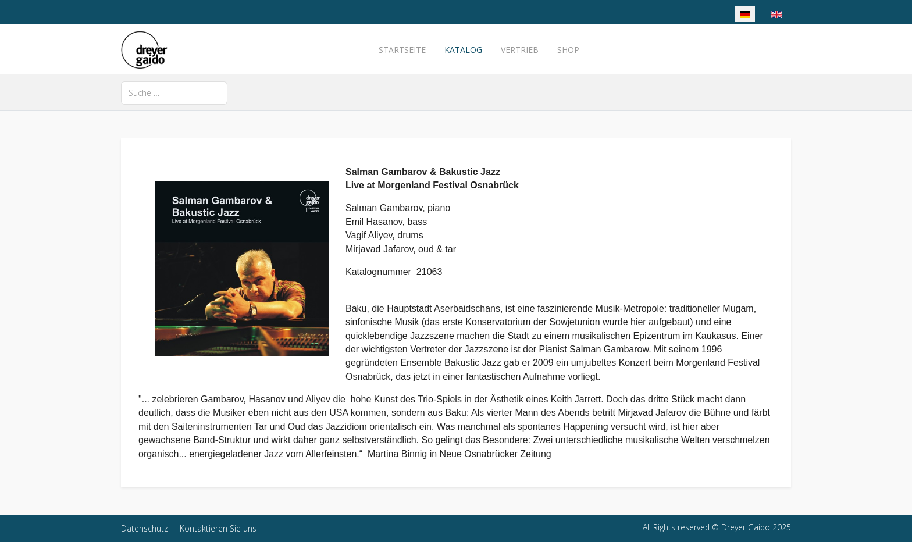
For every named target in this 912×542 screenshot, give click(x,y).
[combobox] (174, 92)
